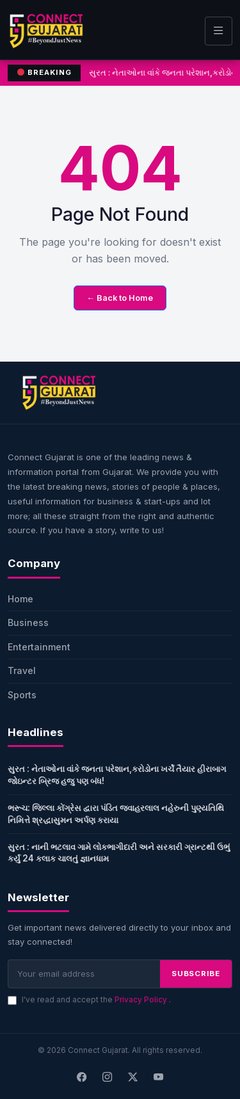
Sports (22, 694)
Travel (22, 670)
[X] (133, 1078)
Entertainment (39, 646)
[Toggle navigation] (218, 31)
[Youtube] (159, 1078)
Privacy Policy (142, 999)
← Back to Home (120, 298)
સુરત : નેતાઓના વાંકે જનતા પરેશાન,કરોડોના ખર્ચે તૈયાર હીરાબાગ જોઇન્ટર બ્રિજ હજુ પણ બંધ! (117, 775)
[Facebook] (82, 1078)
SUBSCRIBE (196, 973)
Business (28, 622)
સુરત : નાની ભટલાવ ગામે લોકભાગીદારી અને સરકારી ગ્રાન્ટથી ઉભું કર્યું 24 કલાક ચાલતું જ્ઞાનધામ (119, 853)
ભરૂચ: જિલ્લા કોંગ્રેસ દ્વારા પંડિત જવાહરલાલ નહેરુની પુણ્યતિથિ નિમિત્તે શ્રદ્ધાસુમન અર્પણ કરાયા (116, 814)
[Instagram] (107, 1078)
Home (20, 598)
